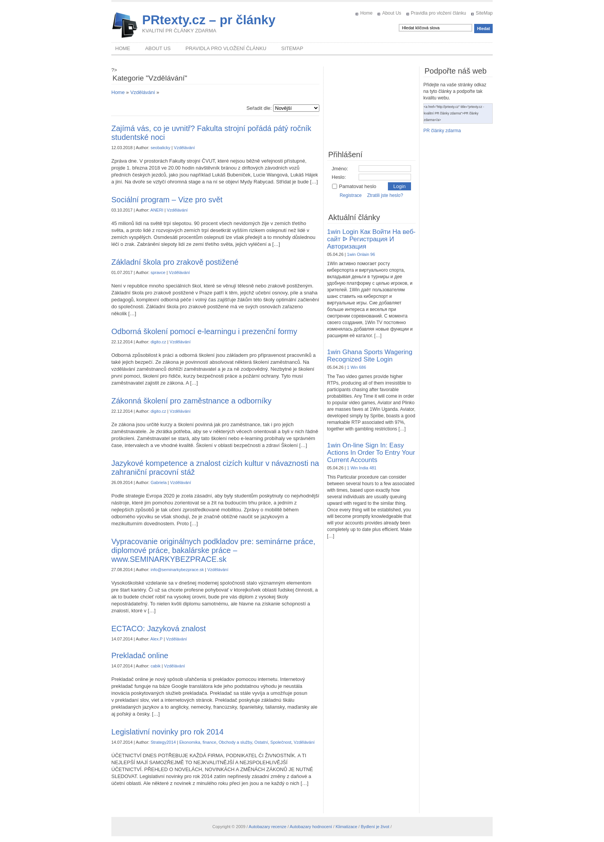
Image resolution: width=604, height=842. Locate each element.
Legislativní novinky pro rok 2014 (167, 732)
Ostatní (261, 742)
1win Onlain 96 (361, 254)
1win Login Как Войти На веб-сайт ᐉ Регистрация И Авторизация (371, 239)
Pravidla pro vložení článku (438, 13)
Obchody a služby (235, 742)
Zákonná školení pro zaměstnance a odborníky (191, 401)
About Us (391, 13)
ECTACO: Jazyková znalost (158, 628)
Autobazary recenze (268, 826)
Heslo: (339, 177)
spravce (158, 272)
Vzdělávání (142, 92)
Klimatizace (346, 826)
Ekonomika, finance (197, 742)
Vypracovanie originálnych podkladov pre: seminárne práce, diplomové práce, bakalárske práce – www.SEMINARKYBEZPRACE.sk (213, 550)
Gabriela (159, 482)
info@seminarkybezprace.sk (177, 569)
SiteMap (484, 13)
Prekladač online (139, 655)
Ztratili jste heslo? (385, 195)
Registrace (351, 195)
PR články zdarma (442, 130)
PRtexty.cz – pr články (208, 20)
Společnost (280, 742)
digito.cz (158, 341)
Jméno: (340, 168)
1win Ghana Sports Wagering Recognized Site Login (369, 355)
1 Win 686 (356, 367)
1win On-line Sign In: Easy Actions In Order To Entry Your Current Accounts (371, 453)
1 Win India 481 (361, 468)
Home (366, 13)
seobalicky (160, 147)
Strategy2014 (163, 742)
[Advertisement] (371, 105)
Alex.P (156, 639)
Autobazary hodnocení (311, 826)
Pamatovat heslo (354, 186)
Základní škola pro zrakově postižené (174, 262)
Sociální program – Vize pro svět (167, 199)
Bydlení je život (375, 826)
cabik (156, 666)
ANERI (156, 210)
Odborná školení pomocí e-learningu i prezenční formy (204, 331)
